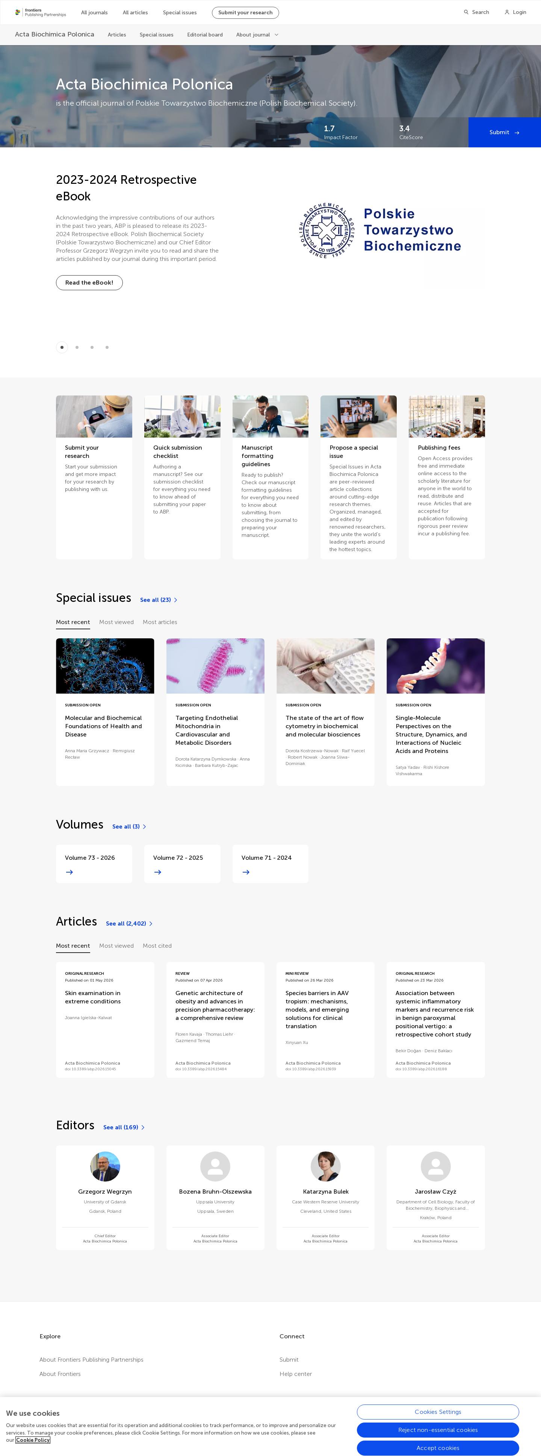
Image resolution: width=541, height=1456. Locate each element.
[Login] (515, 12)
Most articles (160, 622)
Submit (500, 132)
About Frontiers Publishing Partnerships (91, 1359)
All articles (135, 12)
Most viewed (116, 622)
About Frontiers (60, 1373)
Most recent (73, 622)
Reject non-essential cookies (438, 1438)
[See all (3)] (129, 827)
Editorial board (205, 35)
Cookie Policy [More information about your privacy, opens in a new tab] (33, 1448)
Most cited (157, 945)
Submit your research (245, 12)
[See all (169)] (124, 1127)
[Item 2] (92, 347)
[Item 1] (77, 347)
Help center (296, 1373)
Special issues (180, 12)
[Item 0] (62, 347)
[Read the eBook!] (89, 282)
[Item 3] (107, 347)
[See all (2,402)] (130, 924)
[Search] (476, 12)
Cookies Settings (438, 1420)
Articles (117, 35)
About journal (253, 35)
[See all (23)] (159, 600)
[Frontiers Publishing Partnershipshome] (40, 12)
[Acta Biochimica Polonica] (54, 34)
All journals (94, 12)
